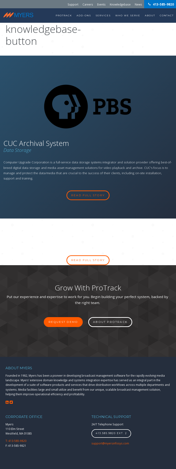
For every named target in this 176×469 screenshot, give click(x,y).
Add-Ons (84, 15)
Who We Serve (127, 15)
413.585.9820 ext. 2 (111, 433)
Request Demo (63, 322)
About (150, 15)
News (138, 4)
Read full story (88, 260)
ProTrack (64, 15)
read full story (88, 195)
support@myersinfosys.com (110, 443)
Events (101, 4)
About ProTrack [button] (110, 322)
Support (73, 4)
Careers (87, 4)
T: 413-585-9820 (16, 441)
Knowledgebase (120, 4)
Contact (167, 15)
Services (103, 15)
